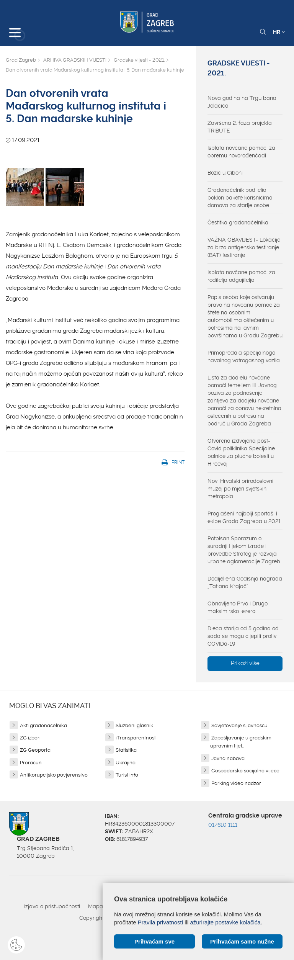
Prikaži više (245, 663)
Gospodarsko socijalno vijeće (245, 771)
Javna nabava (228, 758)
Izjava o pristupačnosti (52, 906)
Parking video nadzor (236, 783)
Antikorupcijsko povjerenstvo (54, 775)
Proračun (31, 762)
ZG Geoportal (36, 750)
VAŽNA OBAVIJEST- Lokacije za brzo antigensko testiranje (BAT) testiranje (243, 247)
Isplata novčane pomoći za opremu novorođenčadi (241, 152)
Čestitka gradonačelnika (237, 222)
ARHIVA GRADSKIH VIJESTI (74, 60)
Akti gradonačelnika (43, 725)
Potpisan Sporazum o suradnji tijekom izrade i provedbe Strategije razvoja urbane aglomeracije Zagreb (243, 549)
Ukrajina (126, 762)
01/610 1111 (222, 825)
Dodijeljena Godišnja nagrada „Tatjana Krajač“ (244, 582)
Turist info (127, 775)
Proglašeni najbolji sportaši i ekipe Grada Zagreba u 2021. (244, 517)
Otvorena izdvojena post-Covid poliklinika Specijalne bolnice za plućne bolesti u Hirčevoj (241, 452)
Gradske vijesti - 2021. (139, 60)
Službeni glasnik (134, 725)
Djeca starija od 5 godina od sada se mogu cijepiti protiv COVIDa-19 (243, 636)
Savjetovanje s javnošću (239, 725)
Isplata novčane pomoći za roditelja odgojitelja (241, 276)
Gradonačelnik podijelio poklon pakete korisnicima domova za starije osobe (240, 197)
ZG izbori (30, 738)
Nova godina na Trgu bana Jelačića (241, 102)
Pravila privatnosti (160, 922)
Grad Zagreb (21, 60)
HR (279, 32)
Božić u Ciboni (225, 173)
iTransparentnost (136, 738)
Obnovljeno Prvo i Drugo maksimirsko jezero (237, 607)
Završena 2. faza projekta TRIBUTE (239, 127)
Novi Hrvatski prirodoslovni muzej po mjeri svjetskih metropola (240, 488)
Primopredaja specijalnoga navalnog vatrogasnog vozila (243, 356)
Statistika (126, 750)
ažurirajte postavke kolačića (225, 922)
